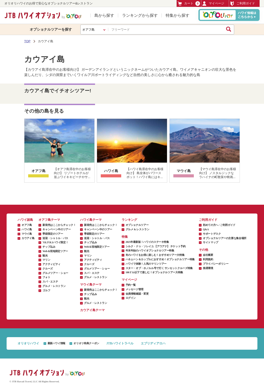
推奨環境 (208, 268)
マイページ (213, 3)
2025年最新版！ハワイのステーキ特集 (147, 241)
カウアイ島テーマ (92, 310)
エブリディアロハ (153, 343)
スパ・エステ (50, 281)
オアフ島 (38, 171)
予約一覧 (131, 284)
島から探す (104, 15)
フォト (46, 277)
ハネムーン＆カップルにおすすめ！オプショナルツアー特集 (160, 259)
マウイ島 (184, 171)
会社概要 (208, 254)
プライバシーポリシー (215, 263)
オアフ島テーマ (49, 219)
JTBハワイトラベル (120, 343)
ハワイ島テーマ (91, 219)
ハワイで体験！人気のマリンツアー (146, 263)
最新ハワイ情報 (56, 343)
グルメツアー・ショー (55, 273)
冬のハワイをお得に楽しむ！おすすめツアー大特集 (155, 254)
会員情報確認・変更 (137, 293)
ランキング (129, 219)
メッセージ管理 (134, 289)
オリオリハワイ (28, 343)
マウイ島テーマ (91, 284)
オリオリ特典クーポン (86, 343)
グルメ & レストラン (137, 229)
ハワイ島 (111, 171)
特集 (125, 236)
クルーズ (47, 268)
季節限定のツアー (52, 233)
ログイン (131, 297)
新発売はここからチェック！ (59, 225)
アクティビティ (51, 264)
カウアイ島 (28, 238)
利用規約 (208, 259)
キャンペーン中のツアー (56, 229)
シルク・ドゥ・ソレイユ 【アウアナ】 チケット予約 (156, 246)
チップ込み (48, 246)
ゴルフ (46, 290)
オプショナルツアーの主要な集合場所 (224, 238)
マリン (46, 259)
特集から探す (177, 15)
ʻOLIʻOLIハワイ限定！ (55, 242)
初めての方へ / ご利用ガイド (219, 225)
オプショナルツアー (137, 225)
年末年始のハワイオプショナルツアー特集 (150, 250)
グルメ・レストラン (54, 286)
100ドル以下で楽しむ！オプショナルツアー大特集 (154, 272)
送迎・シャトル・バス (55, 238)
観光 (45, 255)
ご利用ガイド (242, 3)
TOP (27, 41)
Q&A (206, 229)
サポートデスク (212, 233)
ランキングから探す (140, 15)
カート (189, 3)
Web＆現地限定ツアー (55, 251)
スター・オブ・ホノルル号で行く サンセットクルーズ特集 (159, 268)
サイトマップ (210, 242)
